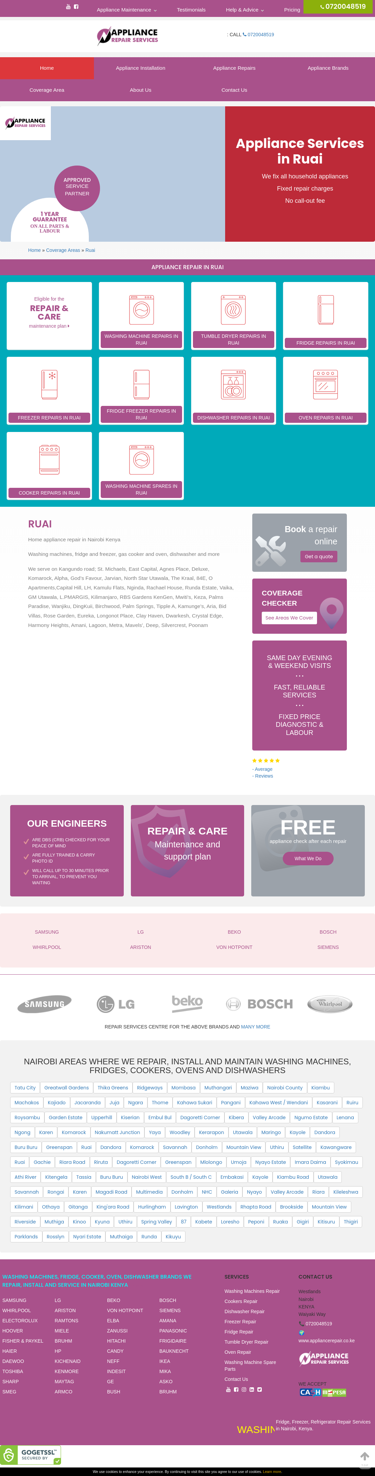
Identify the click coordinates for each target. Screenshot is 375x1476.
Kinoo (79, 1221)
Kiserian (130, 1117)
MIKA (165, 1371)
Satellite (302, 1147)
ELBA (113, 1320)
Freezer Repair (240, 1321)
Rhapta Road (255, 1206)
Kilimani (24, 1206)
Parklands (26, 1236)
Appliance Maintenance (124, 10)
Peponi (256, 1221)
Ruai (90, 250)
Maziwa (249, 1087)
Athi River (25, 1177)
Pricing (292, 10)
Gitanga (78, 1206)
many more (255, 1026)
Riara (318, 1192)
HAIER (9, 1351)
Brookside (291, 1206)
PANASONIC (173, 1330)
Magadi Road (111, 1192)
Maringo (271, 1132)
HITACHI (116, 1341)
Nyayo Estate (270, 1162)
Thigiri (351, 1221)
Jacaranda (88, 1102)
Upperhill (101, 1117)
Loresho (230, 1221)
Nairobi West (147, 1177)
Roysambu (27, 1117)
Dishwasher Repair (244, 1311)
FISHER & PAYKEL (22, 1341)
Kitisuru (326, 1221)
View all (138, 1285)
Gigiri (303, 1221)
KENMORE (67, 1371)
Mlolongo (211, 1162)
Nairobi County (284, 1087)
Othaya (51, 1206)
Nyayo (254, 1192)
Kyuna (102, 1221)
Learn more (272, 1472)
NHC (207, 1192)
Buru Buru (26, 1147)
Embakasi (232, 1177)
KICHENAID (67, 1361)
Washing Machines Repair (252, 1291)
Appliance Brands (328, 68)
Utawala (243, 1132)
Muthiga (54, 1221)
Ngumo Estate (311, 1117)
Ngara (135, 1102)
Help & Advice (242, 10)
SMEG (9, 1391)
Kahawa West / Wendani (279, 1102)
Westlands (219, 1206)
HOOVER (12, 1330)
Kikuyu (173, 1236)
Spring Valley (156, 1221)
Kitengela (56, 1177)
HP (58, 1351)
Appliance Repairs (234, 68)
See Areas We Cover (289, 617)
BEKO (234, 932)
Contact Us (234, 90)
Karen (46, 1132)
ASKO (166, 1381)
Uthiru (277, 1147)
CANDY (115, 1351)
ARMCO (63, 1391)
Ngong (23, 1132)
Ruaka (280, 1221)
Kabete (203, 1221)
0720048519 (258, 34)
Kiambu (321, 1087)
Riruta (101, 1162)
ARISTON (140, 947)
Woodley (180, 1132)
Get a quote (319, 556)
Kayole (297, 1132)
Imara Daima (310, 1162)
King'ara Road (113, 1206)
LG (140, 932)
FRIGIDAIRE (172, 1341)
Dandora (324, 1132)
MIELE (62, 1330)
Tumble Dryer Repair (246, 1342)
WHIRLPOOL (47, 947)
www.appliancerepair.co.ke (327, 1340)
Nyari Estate (87, 1236)
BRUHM (63, 1341)
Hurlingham (152, 1206)
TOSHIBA (12, 1371)
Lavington (186, 1206)
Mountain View (243, 1147)
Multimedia (149, 1192)
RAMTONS (66, 1320)
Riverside (25, 1221)
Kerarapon (211, 1132)
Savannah (175, 1147)
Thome (160, 1102)
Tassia (84, 1177)
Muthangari (218, 1087)
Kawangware (336, 1147)
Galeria (229, 1192)
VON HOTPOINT (234, 947)
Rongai (55, 1192)
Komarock (74, 1132)
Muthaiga (121, 1236)
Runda (149, 1236)
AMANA (167, 1320)
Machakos (27, 1102)
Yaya (155, 1132)
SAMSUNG (47, 932)
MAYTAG (64, 1381)
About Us (140, 90)
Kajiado (57, 1102)
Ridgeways (150, 1087)
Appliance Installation (140, 68)
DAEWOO (13, 1361)
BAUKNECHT (174, 1351)
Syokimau (346, 1162)
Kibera (236, 1117)
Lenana (345, 1117)
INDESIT (116, 1371)
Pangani (231, 1102)
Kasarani (327, 1102)
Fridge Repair (238, 1331)
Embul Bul (160, 1117)
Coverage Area (46, 90)
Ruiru (352, 1102)
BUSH (113, 1391)
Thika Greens (113, 1087)
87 (183, 1221)
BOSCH (328, 932)
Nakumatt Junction (117, 1132)
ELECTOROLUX (20, 1320)
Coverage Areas (63, 250)
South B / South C (191, 1177)
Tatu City (25, 1087)
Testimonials (191, 10)
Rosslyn (55, 1236)
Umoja (238, 1162)
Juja (114, 1102)
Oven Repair (237, 1352)
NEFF (113, 1361)
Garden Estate (65, 1117)
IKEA (164, 1361)
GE (110, 1381)
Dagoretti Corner (200, 1117)
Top (365, 1459)
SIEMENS (328, 947)
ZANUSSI (117, 1330)
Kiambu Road (293, 1177)
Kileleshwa (345, 1192)
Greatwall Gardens (66, 1087)
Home (47, 68)
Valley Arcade (269, 1117)
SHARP (10, 1381)
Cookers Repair (240, 1301)
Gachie (42, 1162)
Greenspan (59, 1147)
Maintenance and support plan (187, 842)
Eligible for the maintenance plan (49, 312)
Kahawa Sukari (194, 1102)
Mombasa (184, 1087)
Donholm (207, 1147)
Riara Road (72, 1162)
